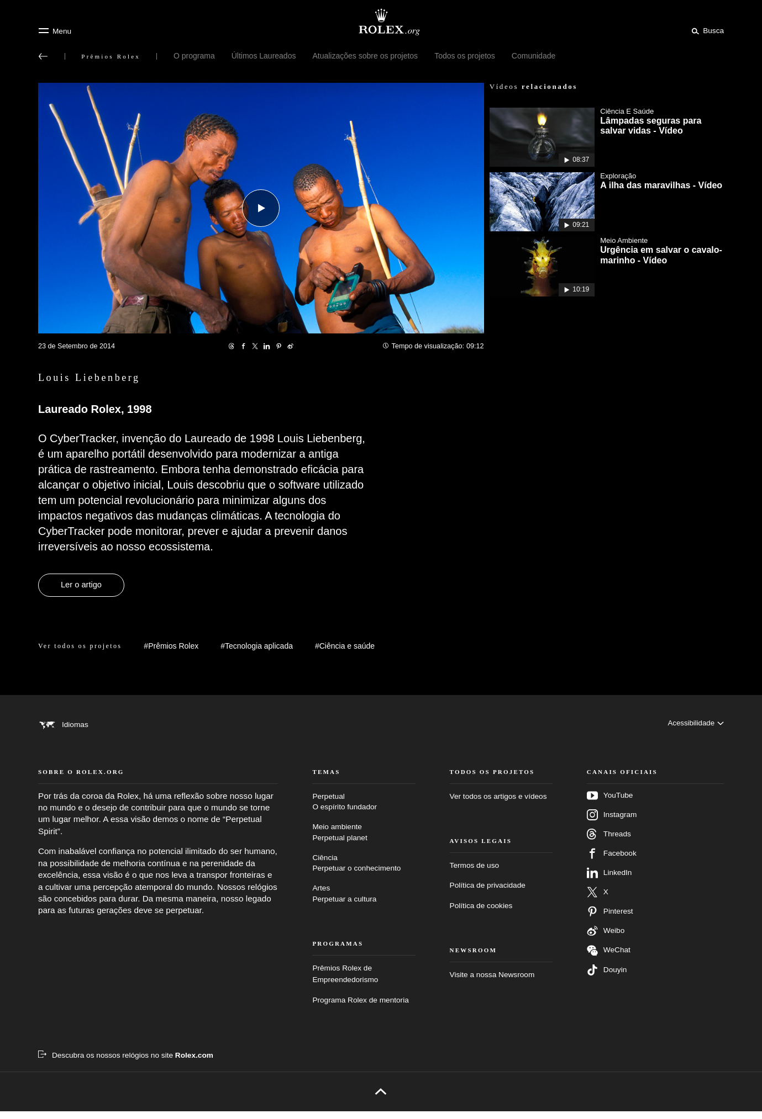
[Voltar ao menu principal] (43, 56)
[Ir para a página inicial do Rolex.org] (381, 22)
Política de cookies (481, 913)
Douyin (607, 977)
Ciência (363, 871)
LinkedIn (609, 879)
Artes (363, 902)
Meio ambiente (363, 840)
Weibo (605, 937)
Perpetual (363, 809)
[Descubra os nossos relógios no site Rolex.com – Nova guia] (125, 1063)
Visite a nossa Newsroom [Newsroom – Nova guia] (492, 982)
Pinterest (610, 918)
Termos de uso (474, 873)
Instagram (612, 822)
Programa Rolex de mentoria (360, 1007)
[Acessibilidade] (695, 724)
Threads (609, 841)
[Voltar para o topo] (381, 1099)
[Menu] (55, 30)
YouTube (610, 802)
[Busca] (706, 30)
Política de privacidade (487, 893)
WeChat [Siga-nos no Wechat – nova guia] (608, 957)
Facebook (612, 860)
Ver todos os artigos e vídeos (498, 803)
